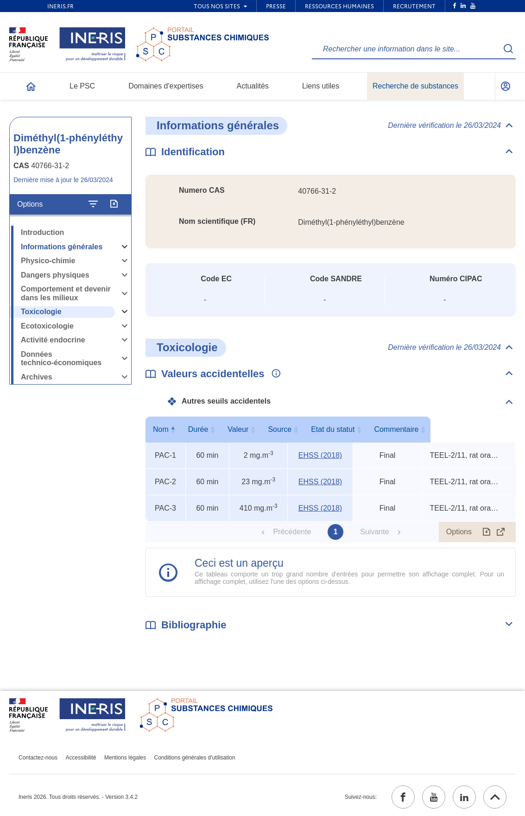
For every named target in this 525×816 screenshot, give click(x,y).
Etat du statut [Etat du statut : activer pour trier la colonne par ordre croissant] (385, 429)
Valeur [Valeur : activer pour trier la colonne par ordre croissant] (256, 429)
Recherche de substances (415, 86)
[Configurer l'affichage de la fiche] (93, 204)
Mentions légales (125, 757)
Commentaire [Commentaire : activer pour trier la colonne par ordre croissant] (466, 429)
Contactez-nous (38, 757)
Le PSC (82, 86)
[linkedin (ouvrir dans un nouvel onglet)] (464, 797)
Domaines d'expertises (165, 86)
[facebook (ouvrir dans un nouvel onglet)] (403, 797)
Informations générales (61, 247)
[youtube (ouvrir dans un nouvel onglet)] (433, 797)
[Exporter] (114, 204)
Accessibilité (81, 757)
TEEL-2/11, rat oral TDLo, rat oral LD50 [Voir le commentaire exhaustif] (465, 455)
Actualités (253, 86)
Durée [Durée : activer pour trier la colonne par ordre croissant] (205, 429)
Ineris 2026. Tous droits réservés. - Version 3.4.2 (78, 797)
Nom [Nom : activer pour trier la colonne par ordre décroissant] (163, 429)
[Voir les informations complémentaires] (274, 374)
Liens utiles (320, 86)
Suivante (374, 532)
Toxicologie (41, 312)
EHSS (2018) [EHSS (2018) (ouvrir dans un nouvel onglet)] (320, 455)
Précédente (292, 532)
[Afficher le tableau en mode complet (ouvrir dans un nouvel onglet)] (500, 532)
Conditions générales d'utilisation (194, 757)
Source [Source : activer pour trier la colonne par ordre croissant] (318, 429)
